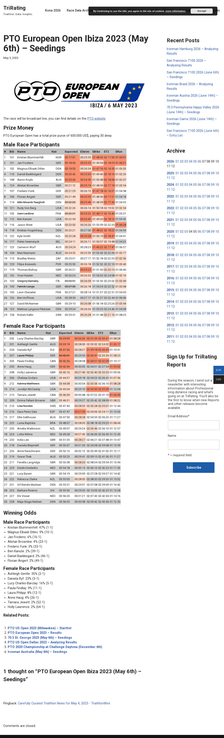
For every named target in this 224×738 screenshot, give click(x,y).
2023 (170, 194)
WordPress (37, 733)
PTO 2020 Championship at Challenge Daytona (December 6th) (53, 639)
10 (215, 171)
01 (177, 160)
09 (211, 171)
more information (175, 11)
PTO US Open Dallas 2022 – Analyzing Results (41, 634)
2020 (170, 229)
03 (185, 160)
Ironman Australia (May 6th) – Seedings (37, 643)
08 (206, 171)
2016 (170, 275)
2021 (170, 217)
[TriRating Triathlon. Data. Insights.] (18, 10)
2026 (170, 160)
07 (202, 171)
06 (198, 160)
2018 (170, 252)
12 (172, 176)
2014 (170, 298)
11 (168, 176)
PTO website (92, 118)
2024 (170, 183)
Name (172, 427)
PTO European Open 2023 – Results (33, 625)
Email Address (179, 407)
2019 (170, 240)
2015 (170, 286)
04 (189, 160)
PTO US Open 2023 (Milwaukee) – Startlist (38, 620)
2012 (170, 321)
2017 (170, 263)
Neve (6, 733)
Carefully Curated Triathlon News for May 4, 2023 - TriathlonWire (62, 695)
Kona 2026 (55, 10)
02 (181, 160)
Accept (201, 11)
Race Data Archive (82, 10)
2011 (170, 332)
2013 (170, 309)
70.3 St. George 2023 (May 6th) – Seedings (39, 629)
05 (194, 160)
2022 (170, 206)
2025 (170, 171)
